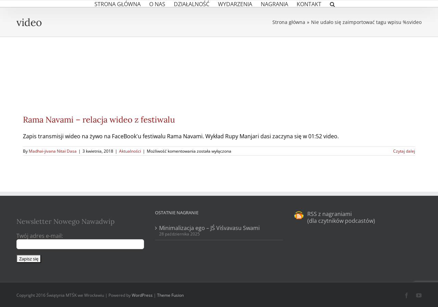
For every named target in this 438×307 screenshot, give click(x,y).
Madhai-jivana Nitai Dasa (53, 151)
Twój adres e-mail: (39, 236)
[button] (332, 3)
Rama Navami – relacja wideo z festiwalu (99, 119)
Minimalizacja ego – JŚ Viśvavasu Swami (209, 228)
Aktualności (130, 151)
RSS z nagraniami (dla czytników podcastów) (341, 217)
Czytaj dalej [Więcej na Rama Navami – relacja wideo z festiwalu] (404, 151)
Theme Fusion (170, 295)
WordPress (142, 295)
